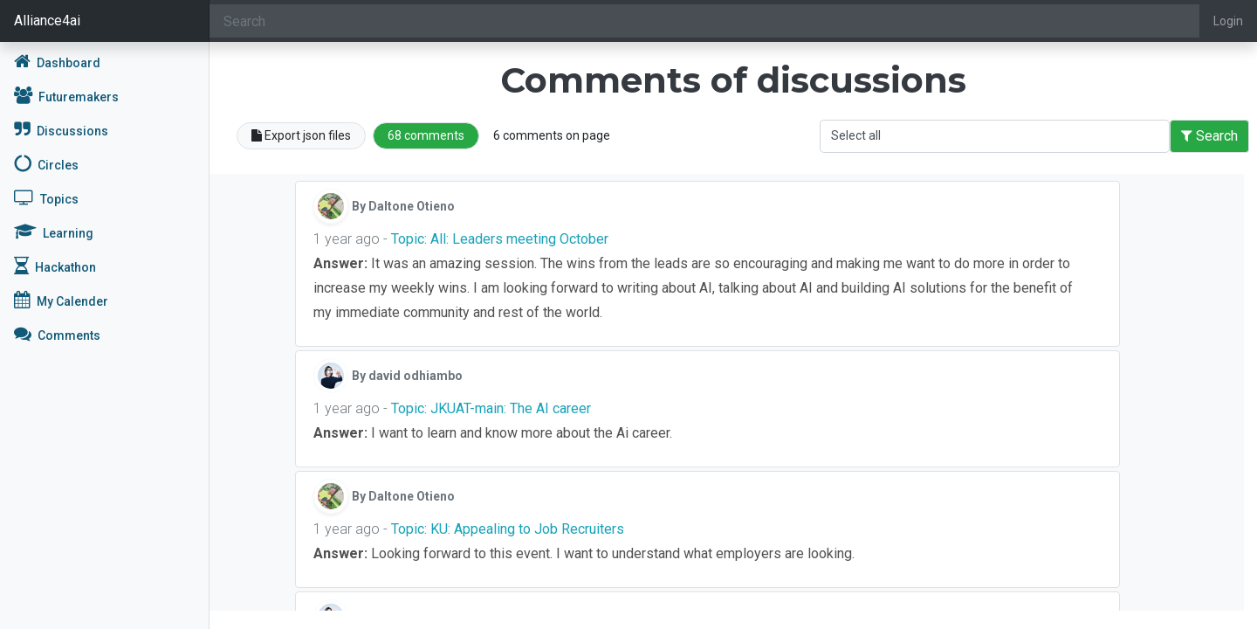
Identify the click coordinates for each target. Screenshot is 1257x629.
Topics (46, 197)
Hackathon (55, 265)
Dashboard (57, 61)
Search (1209, 136)
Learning (53, 231)
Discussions (61, 129)
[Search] (704, 21)
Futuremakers (66, 95)
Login (1228, 21)
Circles (46, 163)
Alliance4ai (47, 20)
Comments (57, 333)
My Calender (61, 299)
